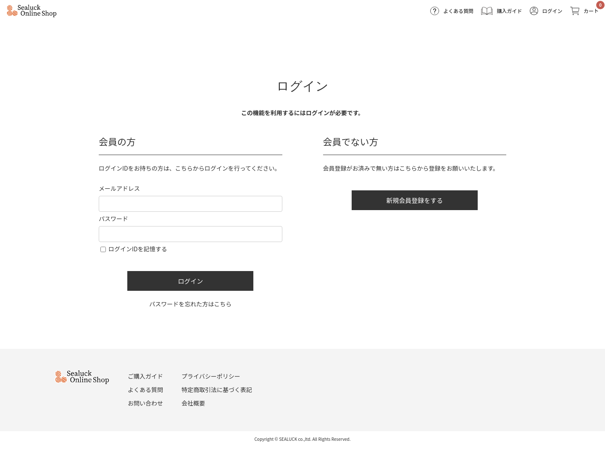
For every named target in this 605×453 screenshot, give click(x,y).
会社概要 (193, 403)
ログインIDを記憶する (137, 249)
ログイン (190, 281)
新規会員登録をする (414, 200)
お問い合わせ (145, 403)
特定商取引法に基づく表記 (217, 389)
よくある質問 (145, 389)
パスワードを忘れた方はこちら (190, 304)
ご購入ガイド (145, 376)
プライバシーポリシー (211, 376)
